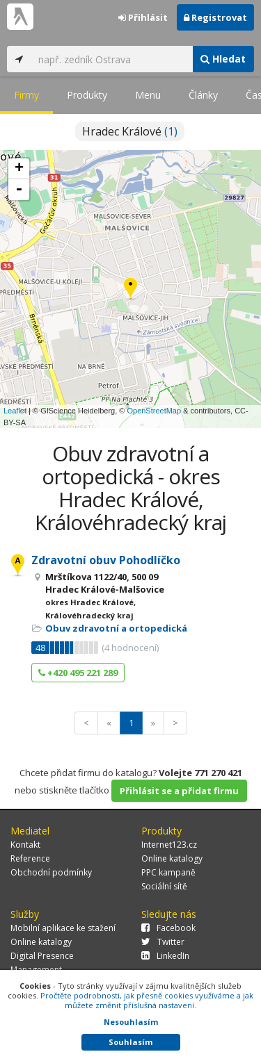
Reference (30, 858)
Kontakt (25, 844)
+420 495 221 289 (78, 672)
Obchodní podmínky (51, 872)
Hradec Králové (129, 131)
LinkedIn (165, 956)
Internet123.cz (169, 844)
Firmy (26, 94)
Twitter (162, 942)
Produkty (87, 94)
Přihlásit (143, 17)
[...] (112, 59)
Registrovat (215, 17)
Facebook (168, 928)
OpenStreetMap (154, 410)
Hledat (223, 58)
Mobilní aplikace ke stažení (63, 928)
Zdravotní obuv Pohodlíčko (105, 560)
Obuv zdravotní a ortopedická (116, 628)
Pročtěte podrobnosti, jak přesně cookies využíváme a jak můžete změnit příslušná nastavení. (146, 1000)
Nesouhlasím (131, 1022)
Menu (148, 94)
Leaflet (14, 410)
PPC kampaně (168, 872)
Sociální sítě (164, 886)
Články (203, 94)
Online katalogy (172, 858)
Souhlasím (130, 1042)
